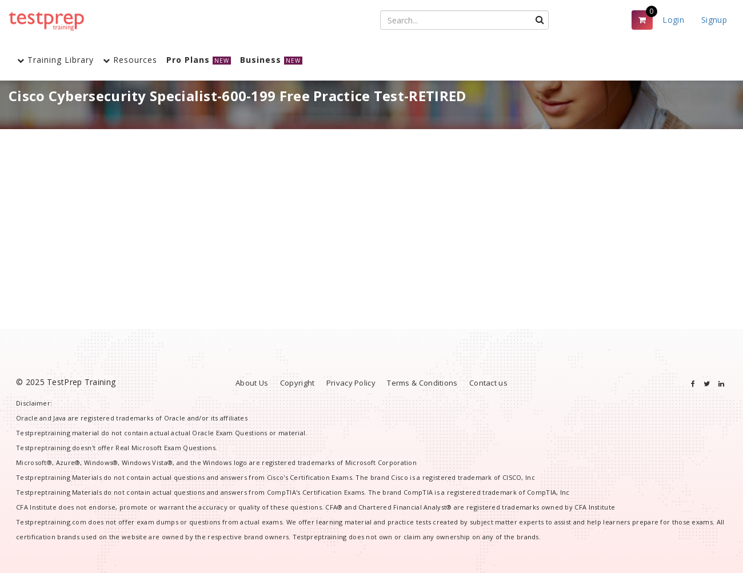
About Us (251, 383)
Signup (714, 19)
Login (673, 19)
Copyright (297, 383)
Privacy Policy (351, 383)
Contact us (488, 383)
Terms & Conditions (422, 383)
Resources (130, 59)
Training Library (55, 59)
